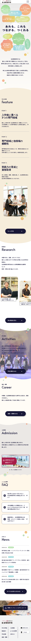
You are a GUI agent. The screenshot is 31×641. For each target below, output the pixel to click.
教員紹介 (4, 631)
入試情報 (12, 628)
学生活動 (4, 634)
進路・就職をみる (13, 413)
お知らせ (12, 634)
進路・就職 (4, 637)
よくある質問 (13, 631)
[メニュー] (28, 1)
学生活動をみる (12, 371)
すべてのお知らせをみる (13, 591)
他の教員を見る (12, 320)
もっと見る (11, 231)
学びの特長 (4, 628)
